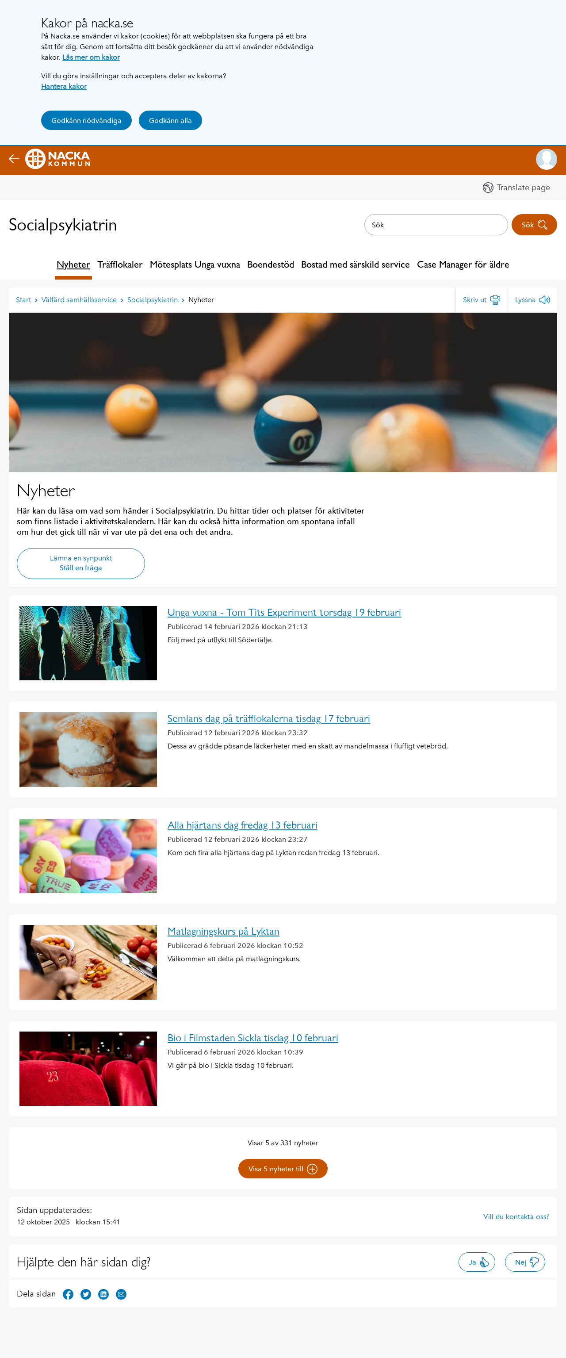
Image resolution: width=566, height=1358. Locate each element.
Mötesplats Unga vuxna (195, 264)
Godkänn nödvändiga (86, 120)
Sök (535, 224)
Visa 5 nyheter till (283, 1169)
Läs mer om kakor (91, 57)
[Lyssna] (532, 300)
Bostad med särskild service (355, 264)
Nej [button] (527, 1262)
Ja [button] (479, 1262)
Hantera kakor (64, 86)
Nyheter (73, 264)
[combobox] (436, 224)
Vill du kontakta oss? (516, 1216)
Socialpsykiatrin (63, 224)
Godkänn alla (170, 120)
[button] (546, 159)
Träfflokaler (120, 264)
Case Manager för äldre (463, 264)
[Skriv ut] (482, 300)
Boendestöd (270, 264)
